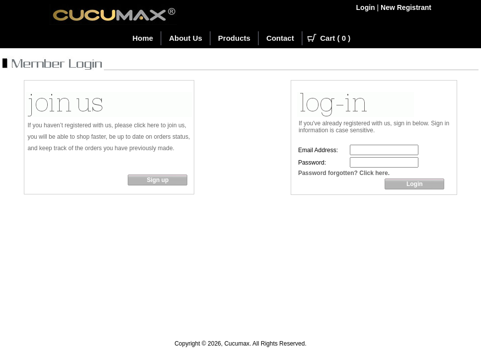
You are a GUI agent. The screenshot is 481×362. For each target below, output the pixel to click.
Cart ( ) (335, 38)
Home (143, 38)
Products (234, 38)
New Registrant (406, 7)
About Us (185, 38)
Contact (280, 38)
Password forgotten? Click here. (344, 173)
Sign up (157, 180)
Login (365, 7)
